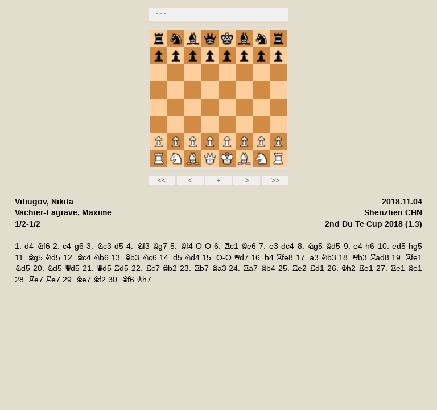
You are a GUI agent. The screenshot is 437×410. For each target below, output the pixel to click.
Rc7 (153, 268)
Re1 (365, 268)
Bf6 (128, 280)
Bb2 (169, 268)
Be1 (414, 268)
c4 (67, 246)
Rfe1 (413, 258)
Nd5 (52, 258)
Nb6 (101, 258)
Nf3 (143, 246)
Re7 (35, 280)
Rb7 (201, 268)
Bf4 (186, 246)
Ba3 (219, 268)
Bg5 (35, 258)
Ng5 (315, 246)
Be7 (83, 280)
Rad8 (379, 258)
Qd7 (241, 258)
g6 (79, 246)
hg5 (415, 246)
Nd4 (192, 258)
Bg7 (159, 246)
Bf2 (99, 280)
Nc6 (149, 258)
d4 (29, 246)
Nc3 (104, 246)
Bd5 (332, 246)
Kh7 (144, 280)
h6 (369, 246)
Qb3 (359, 258)
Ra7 (250, 268)
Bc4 (84, 258)
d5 (118, 246)
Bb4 (268, 268)
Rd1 (317, 268)
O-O (203, 246)
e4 (357, 246)
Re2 (299, 268)
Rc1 (231, 246)
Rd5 (121, 268)
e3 (273, 246)
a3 (314, 258)
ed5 (399, 246)
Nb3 (328, 258)
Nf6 (43, 246)
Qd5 (72, 268)
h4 (269, 258)
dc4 (287, 246)
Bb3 (132, 258)
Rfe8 (284, 258)
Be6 (248, 246)
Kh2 (348, 268)
